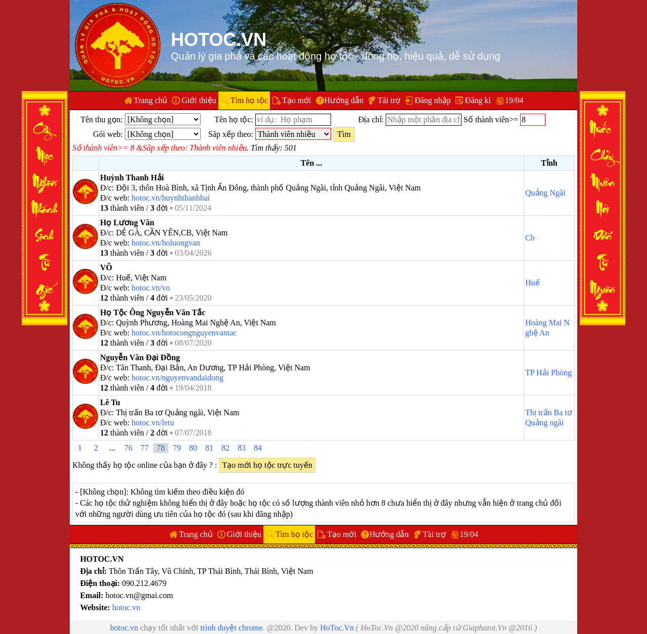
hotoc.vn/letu (152, 422)
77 (145, 448)
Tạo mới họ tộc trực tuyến (267, 465)
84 (258, 448)
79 (177, 448)
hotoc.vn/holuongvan (165, 242)
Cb (530, 237)
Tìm (344, 134)
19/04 (514, 100)
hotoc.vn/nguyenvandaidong (177, 377)
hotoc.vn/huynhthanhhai (170, 197)
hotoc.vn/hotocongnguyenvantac (184, 332)
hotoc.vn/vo (150, 287)
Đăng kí (478, 100)
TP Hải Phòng (548, 372)
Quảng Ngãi (545, 192)
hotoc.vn (126, 607)
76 (128, 448)
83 (242, 448)
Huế (532, 282)
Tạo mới (296, 100)
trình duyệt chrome (231, 627)
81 (209, 448)
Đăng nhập (432, 100)
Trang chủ (151, 100)
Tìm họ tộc (249, 100)
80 (193, 448)
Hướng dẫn (344, 100)
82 (225, 448)
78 (161, 448)
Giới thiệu (198, 100)
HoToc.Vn (337, 627)
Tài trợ (389, 100)
